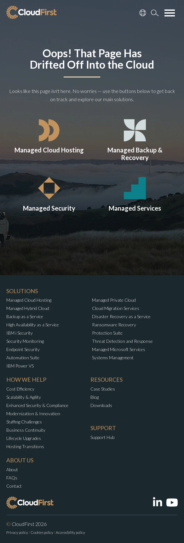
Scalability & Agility (23, 397)
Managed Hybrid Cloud (27, 308)
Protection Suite (107, 333)
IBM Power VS (20, 365)
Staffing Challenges (24, 421)
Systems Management (113, 357)
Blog (94, 397)
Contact (14, 486)
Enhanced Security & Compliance (37, 405)
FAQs (11, 477)
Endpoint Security (23, 349)
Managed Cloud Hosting (28, 300)
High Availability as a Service (32, 324)
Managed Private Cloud (114, 300)
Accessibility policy (70, 532)
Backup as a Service (24, 316)
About (12, 469)
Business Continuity (25, 430)
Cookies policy (42, 532)
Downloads (101, 405)
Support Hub (102, 437)
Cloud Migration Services (115, 308)
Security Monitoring (25, 341)
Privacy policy (17, 532)
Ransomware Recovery (114, 324)
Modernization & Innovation (33, 413)
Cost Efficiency (20, 389)
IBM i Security (19, 333)
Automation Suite (22, 357)
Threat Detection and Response (122, 341)
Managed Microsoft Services (118, 349)
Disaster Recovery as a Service (121, 316)
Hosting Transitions (25, 446)
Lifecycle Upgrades (23, 438)
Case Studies (102, 389)
